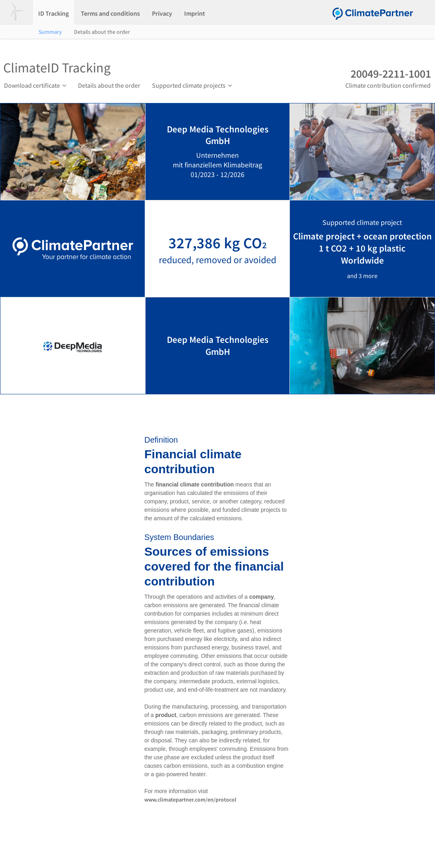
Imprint (194, 13)
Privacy (162, 13)
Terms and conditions (110, 13)
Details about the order (102, 31)
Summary (50, 31)
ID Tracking (53, 13)
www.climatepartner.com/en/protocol (190, 799)
